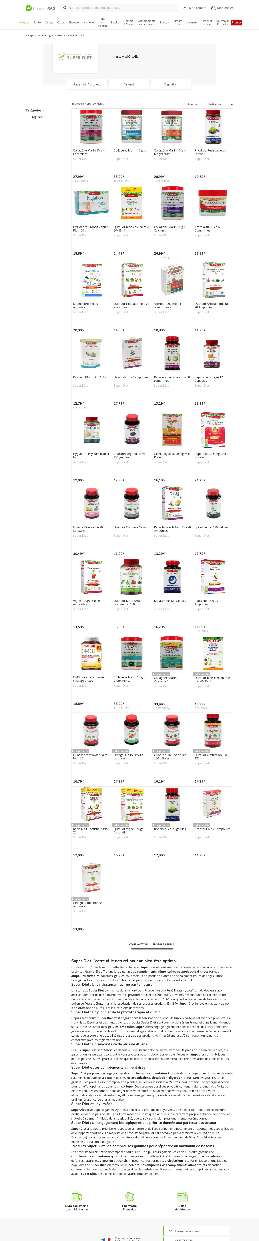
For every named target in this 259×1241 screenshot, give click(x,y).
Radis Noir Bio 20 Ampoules (206, 602)
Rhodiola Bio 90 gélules (170, 829)
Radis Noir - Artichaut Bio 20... (90, 830)
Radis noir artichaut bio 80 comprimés (172, 379)
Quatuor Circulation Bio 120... (211, 756)
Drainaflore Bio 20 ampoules (85, 305)
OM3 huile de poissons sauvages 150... (88, 679)
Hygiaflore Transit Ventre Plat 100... (90, 228)
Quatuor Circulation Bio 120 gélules (170, 756)
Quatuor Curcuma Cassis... (131, 527)
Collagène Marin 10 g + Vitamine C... (129, 679)
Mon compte (197, 8)
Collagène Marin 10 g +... (130, 150)
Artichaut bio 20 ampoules (212, 829)
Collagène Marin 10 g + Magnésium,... (170, 152)
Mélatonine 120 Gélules (170, 601)
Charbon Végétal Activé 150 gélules (130, 455)
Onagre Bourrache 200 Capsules (88, 529)
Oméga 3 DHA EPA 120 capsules (129, 756)
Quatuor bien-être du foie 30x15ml (131, 228)
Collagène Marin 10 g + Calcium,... (170, 228)
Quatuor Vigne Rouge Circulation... (129, 830)
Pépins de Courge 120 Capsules (209, 379)
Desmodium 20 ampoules (131, 377)
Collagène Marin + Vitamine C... (166, 679)
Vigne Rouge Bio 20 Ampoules (86, 602)
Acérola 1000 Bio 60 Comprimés (208, 228)
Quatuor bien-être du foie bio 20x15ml (212, 679)
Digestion (38, 117)
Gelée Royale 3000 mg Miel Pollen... (172, 455)
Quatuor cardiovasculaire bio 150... (90, 756)
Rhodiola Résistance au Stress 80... (210, 152)
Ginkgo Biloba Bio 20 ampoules (87, 904)
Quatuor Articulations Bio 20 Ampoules (212, 305)
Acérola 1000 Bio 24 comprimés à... (167, 305)
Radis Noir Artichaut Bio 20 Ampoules (172, 529)
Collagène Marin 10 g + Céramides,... (89, 152)
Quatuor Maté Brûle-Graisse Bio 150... (128, 602)
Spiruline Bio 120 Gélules (211, 527)
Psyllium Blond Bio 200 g (90, 377)
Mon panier (222, 8)
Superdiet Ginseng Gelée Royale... (211, 455)
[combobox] (119, 8)
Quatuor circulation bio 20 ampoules (131, 305)
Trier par (193, 104)
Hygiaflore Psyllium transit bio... (91, 455)
